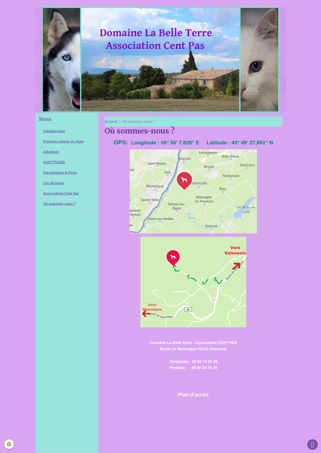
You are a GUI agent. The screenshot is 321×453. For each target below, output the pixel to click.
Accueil (111, 121)
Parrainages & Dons (60, 172)
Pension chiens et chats (63, 141)
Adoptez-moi (54, 131)
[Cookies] (9, 444)
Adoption (51, 152)
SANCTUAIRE (54, 162)
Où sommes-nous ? (59, 204)
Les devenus (53, 183)
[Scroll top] (312, 444)
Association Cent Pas (61, 193)
